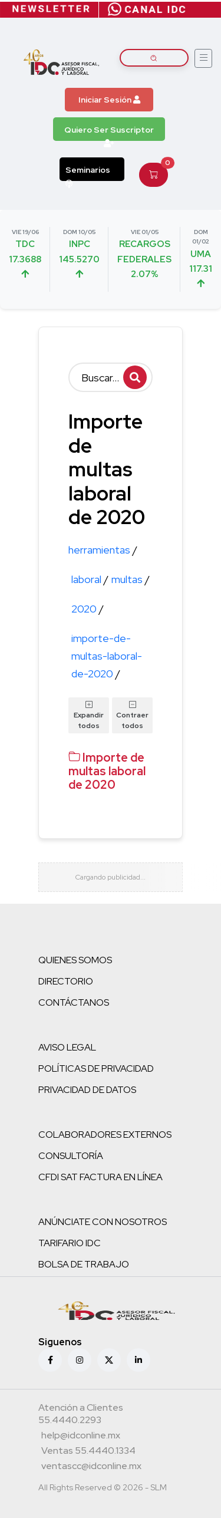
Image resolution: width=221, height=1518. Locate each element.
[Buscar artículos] (154, 58)
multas (130, 579)
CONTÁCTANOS (73, 1002)
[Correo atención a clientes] (80, 1436)
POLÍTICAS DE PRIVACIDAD (96, 1068)
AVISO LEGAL (67, 1047)
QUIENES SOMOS (75, 960)
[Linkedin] (138, 1360)
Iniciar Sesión (109, 99)
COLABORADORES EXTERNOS (104, 1134)
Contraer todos (132, 715)
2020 (87, 608)
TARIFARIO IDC (69, 1243)
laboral (89, 579)
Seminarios (87, 172)
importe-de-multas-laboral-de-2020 (106, 655)
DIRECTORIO (65, 981)
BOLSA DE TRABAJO (83, 1264)
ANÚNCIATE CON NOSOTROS (102, 1222)
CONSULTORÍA (70, 1156)
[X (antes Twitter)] (109, 1360)
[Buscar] (110, 377)
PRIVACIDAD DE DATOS (87, 1090)
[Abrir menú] (203, 58)
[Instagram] (79, 1360)
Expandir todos (89, 715)
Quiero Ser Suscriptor (109, 132)
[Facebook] (50, 1360)
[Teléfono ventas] (88, 1452)
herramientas (102, 550)
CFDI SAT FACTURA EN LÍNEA (100, 1177)
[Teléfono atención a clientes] (109, 1415)
